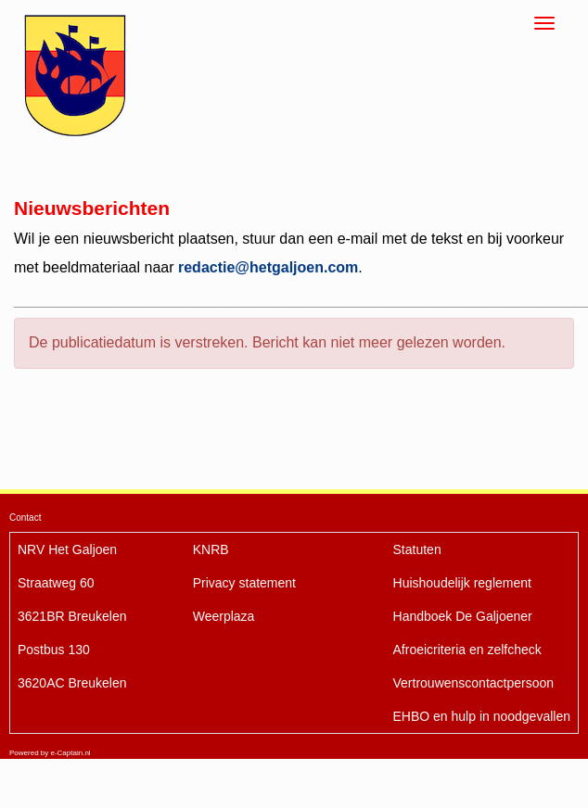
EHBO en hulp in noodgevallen (481, 716)
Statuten (417, 549)
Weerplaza (224, 616)
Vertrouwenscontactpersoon (474, 682)
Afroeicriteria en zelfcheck (467, 649)
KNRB (211, 549)
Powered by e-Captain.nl (50, 753)
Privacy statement (244, 582)
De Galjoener (462, 616)
